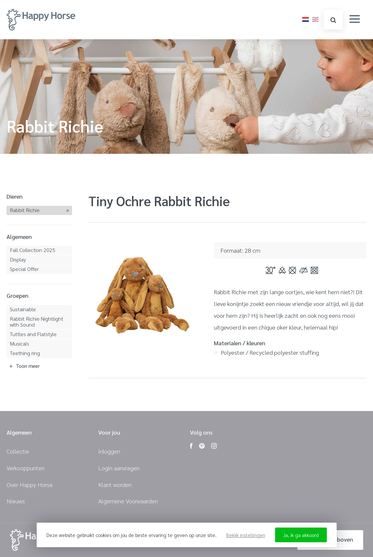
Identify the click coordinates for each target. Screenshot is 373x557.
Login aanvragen (119, 468)
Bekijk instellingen (245, 535)
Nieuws (16, 501)
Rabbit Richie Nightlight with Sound (36, 321)
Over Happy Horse (30, 484)
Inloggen (109, 451)
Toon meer (28, 366)
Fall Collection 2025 (32, 249)
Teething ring (25, 353)
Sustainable (23, 309)
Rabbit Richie (25, 210)
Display (18, 259)
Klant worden (115, 484)
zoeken (333, 20)
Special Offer (24, 268)
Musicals (19, 343)
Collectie (18, 451)
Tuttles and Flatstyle (33, 334)
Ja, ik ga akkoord (301, 535)
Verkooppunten (26, 468)
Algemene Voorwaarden (128, 501)
